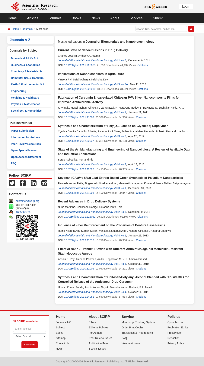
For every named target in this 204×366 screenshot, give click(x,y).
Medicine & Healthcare (25, 97)
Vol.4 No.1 (120, 235)
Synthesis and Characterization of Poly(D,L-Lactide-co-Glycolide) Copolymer (113, 125)
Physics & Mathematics (25, 104)
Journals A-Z (63, 322)
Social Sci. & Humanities (26, 110)
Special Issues (97, 348)
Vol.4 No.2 (120, 164)
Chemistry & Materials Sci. (27, 71)
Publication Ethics (177, 327)
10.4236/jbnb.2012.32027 (79, 140)
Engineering (18, 91)
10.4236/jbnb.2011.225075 (80, 65)
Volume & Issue (131, 343)
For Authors (95, 332)
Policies (173, 317)
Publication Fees (98, 343)
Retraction (173, 338)
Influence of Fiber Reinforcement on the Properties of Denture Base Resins (111, 225)
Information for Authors (25, 137)
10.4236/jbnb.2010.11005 (79, 268)
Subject (60, 327)
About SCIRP (99, 317)
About (114, 18)
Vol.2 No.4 (120, 291)
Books (76, 18)
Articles (32, 18)
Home (12, 18)
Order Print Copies (133, 327)
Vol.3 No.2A (121, 84)
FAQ (13, 163)
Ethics (92, 322)
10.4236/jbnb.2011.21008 (79, 117)
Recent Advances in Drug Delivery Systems (89, 201)
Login (186, 6)
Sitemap (60, 338)
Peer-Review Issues (100, 338)
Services (135, 18)
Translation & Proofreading (137, 332)
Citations (142, 65)
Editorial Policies (98, 327)
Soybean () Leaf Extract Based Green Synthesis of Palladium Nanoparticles (120, 177)
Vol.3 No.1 (120, 188)
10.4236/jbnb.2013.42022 (79, 169)
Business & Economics (25, 64)
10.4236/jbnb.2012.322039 (80, 88)
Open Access (175, 322)
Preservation (174, 332)
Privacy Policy (175, 343)
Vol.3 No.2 (120, 136)
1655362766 (23, 212)
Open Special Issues (24, 150)
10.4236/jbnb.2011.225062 (80, 216)
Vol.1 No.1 (120, 263)
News (95, 18)
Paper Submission (22, 130)
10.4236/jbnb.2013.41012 (79, 240)
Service (128, 317)
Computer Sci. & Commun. (27, 78)
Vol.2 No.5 (120, 60)
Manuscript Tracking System (138, 322)
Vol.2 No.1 (120, 112)
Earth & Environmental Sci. (28, 84)
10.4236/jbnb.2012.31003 (79, 192)
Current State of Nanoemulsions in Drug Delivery (93, 50)
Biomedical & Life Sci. (24, 58)
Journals (55, 18)
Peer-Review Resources (26, 143)
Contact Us (62, 343)
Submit (158, 18)
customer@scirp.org (27, 200)
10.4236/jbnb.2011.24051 (79, 296)
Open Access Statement (26, 156)
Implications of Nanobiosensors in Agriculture (91, 74)
